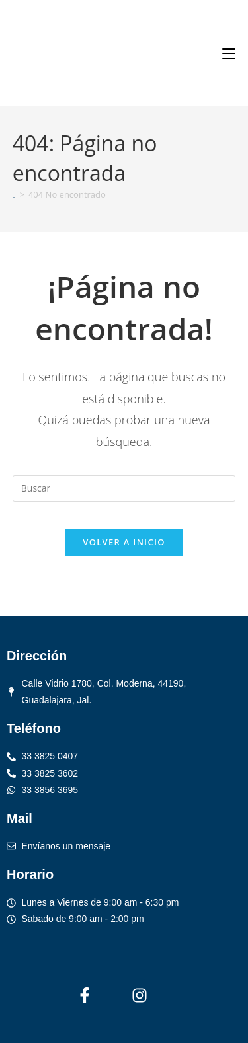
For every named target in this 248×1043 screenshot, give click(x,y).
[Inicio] (14, 194)
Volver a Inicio (124, 542)
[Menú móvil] (228, 53)
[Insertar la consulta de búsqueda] (124, 488)
